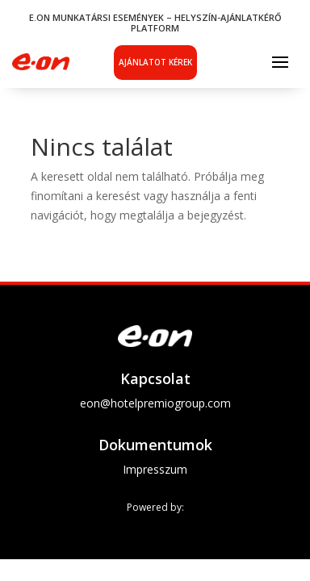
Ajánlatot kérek (155, 62)
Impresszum (155, 469)
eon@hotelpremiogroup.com (155, 403)
